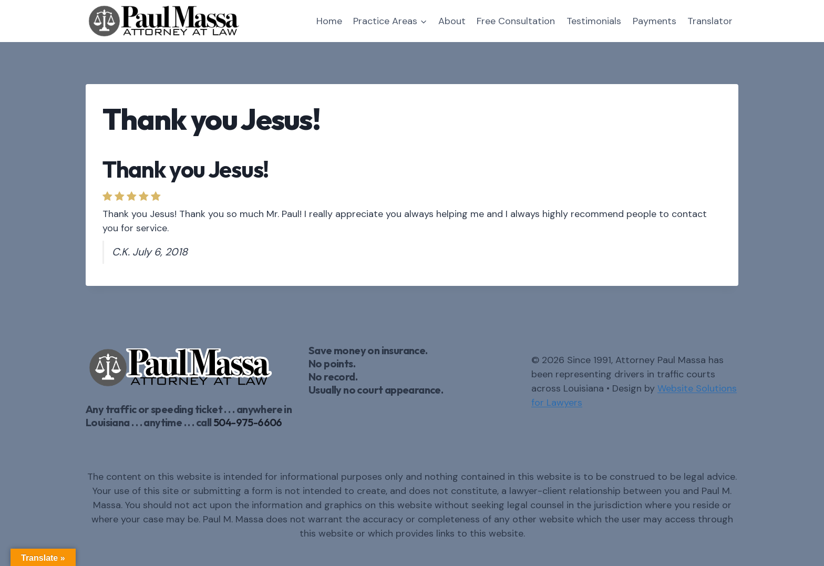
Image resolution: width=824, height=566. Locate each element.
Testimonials (593, 21)
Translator (710, 21)
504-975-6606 (247, 422)
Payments (654, 21)
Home (329, 21)
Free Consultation (516, 21)
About (452, 21)
